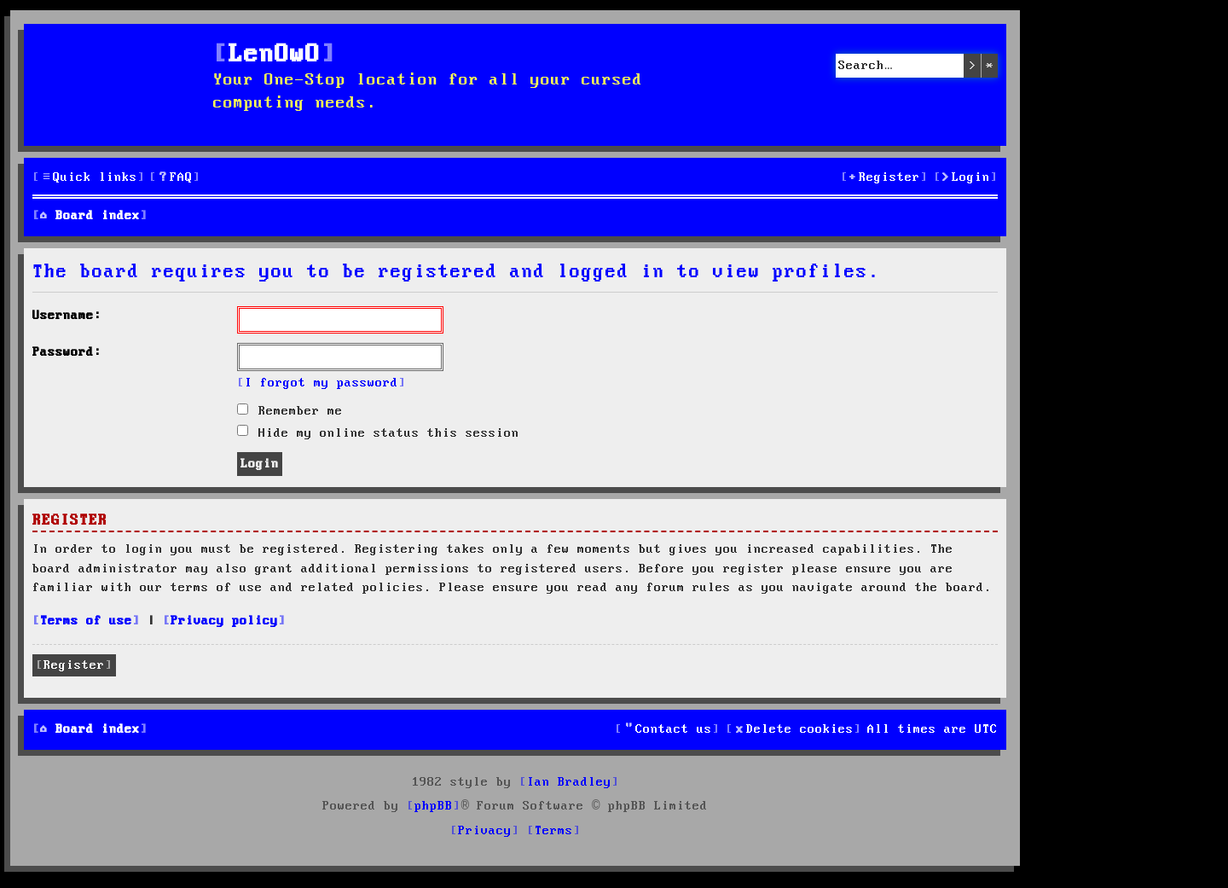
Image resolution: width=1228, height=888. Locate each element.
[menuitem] (174, 178)
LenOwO (275, 55)
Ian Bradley (569, 782)
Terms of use (86, 621)
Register (74, 665)
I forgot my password (321, 383)
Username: (66, 315)
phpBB (433, 806)
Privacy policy (224, 621)
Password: (66, 352)
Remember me (290, 411)
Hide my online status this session (378, 433)
